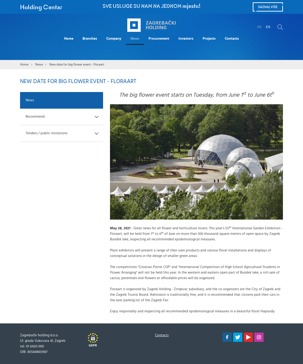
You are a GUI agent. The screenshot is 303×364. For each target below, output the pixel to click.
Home (68, 38)
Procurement (159, 38)
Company (113, 38)
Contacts (232, 38)
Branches (90, 38)
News (135, 38)
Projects (209, 38)
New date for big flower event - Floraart (76, 64)
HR (259, 27)
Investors (185, 38)
